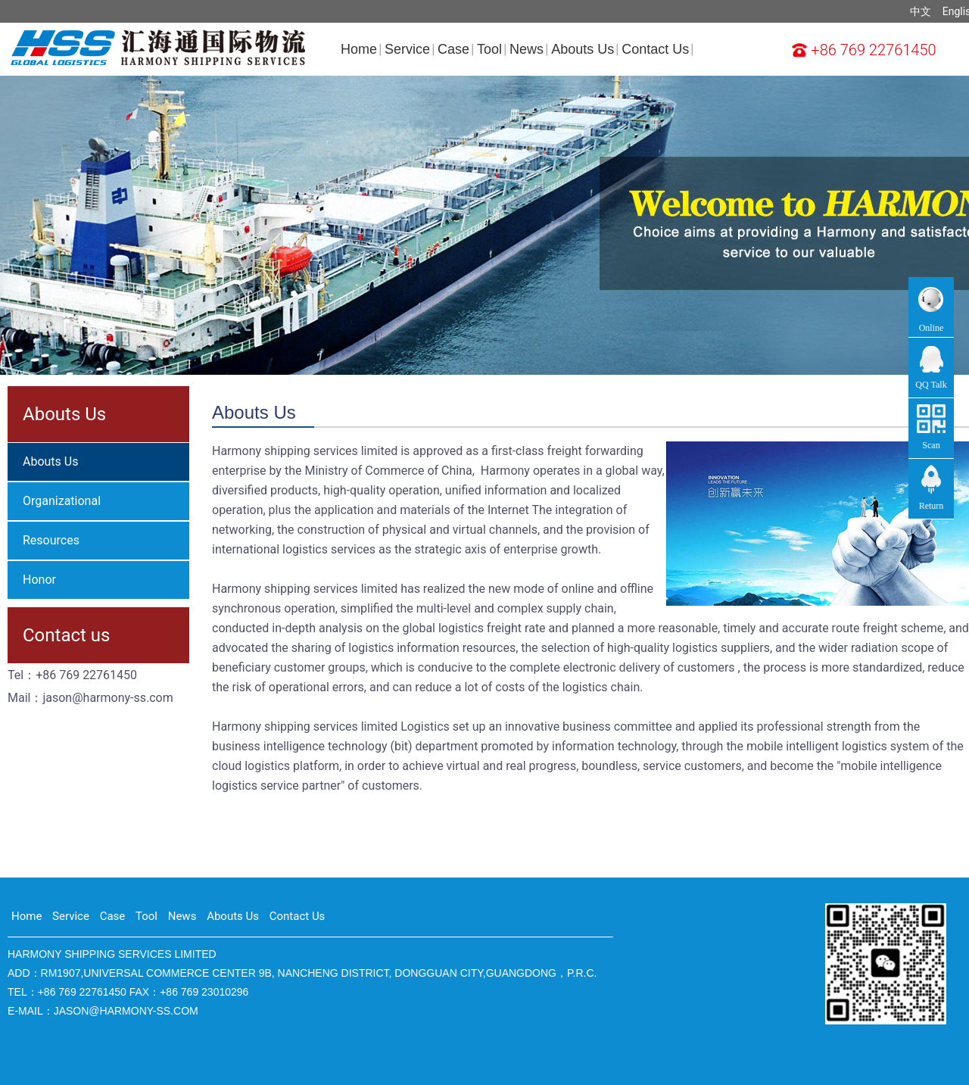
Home (359, 49)
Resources (51, 540)
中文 (920, 11)
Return (931, 505)
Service (407, 49)
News (526, 49)
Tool (489, 49)
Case (453, 49)
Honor (39, 579)
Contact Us (655, 49)
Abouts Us (582, 49)
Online (931, 328)
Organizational (62, 501)
